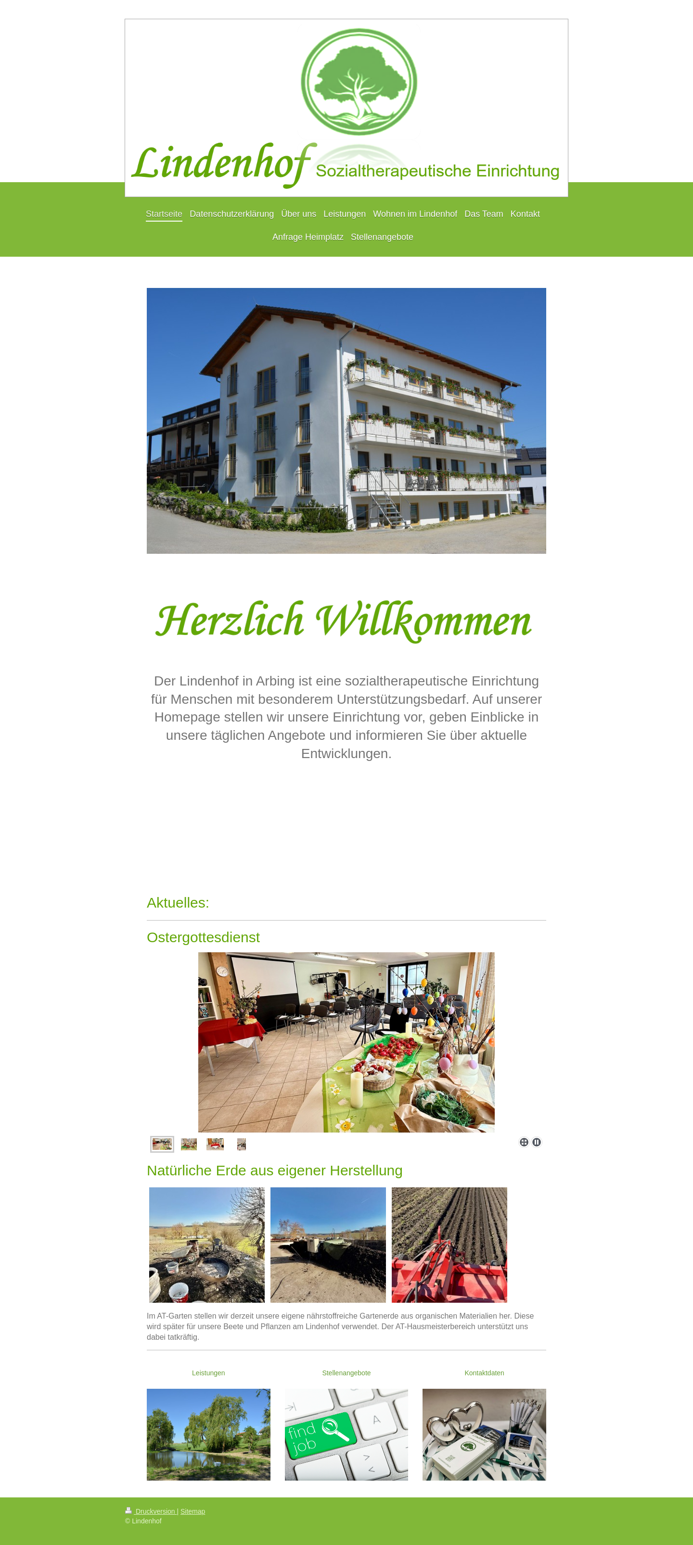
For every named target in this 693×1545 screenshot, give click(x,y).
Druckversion (151, 1511)
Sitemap (192, 1511)
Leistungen (208, 1373)
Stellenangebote (346, 1373)
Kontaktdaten (484, 1373)
